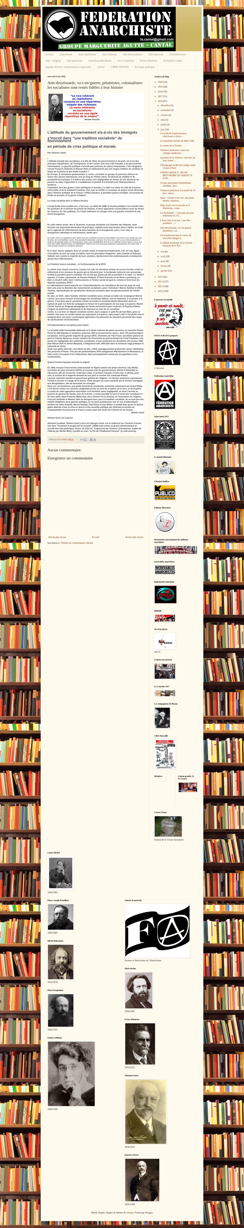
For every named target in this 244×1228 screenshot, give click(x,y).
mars (163, 261)
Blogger (148, 1212)
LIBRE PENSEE (120, 66)
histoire (113, 428)
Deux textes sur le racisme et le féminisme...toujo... (175, 206)
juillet (164, 124)
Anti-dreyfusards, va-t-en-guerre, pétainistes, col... (175, 229)
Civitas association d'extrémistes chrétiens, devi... (175, 184)
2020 (160, 82)
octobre (164, 115)
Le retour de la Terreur (170, 145)
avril (163, 256)
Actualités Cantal (172, 60)
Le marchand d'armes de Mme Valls (177, 141)
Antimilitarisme (177, 54)
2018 (160, 91)
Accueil (49, 54)
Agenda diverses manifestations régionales (68, 66)
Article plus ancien (134, 537)
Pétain (65, 351)
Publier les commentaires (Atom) (77, 543)
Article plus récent (57, 537)
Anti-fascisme (156, 54)
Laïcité (101, 66)
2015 (160, 277)
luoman (129, 1212)
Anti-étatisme (109, 54)
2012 (160, 291)
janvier (164, 270)
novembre (166, 110)
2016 (160, 101)
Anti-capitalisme (87, 54)
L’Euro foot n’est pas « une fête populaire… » (175, 222)
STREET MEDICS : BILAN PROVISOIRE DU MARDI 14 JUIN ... (176, 175)
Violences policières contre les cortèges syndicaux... (174, 151)
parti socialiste (68, 370)
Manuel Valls (74, 399)
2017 (160, 96)
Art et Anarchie (125, 60)
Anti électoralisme (133, 54)
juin (163, 129)
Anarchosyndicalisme (99, 60)
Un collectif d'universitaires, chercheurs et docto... (173, 135)
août (163, 120)
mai (163, 251)
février (164, 266)
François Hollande (56, 399)
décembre (165, 105)
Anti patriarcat (74, 60)
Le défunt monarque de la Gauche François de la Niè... (176, 244)
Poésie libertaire (148, 60)
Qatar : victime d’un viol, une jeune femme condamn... (177, 199)
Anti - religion (53, 60)
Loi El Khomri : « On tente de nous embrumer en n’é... (177, 214)
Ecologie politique (145, 66)
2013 (160, 286)
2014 (160, 281)
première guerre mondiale (69, 275)
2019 (160, 86)
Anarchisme (65, 54)
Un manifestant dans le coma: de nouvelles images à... (175, 236)
